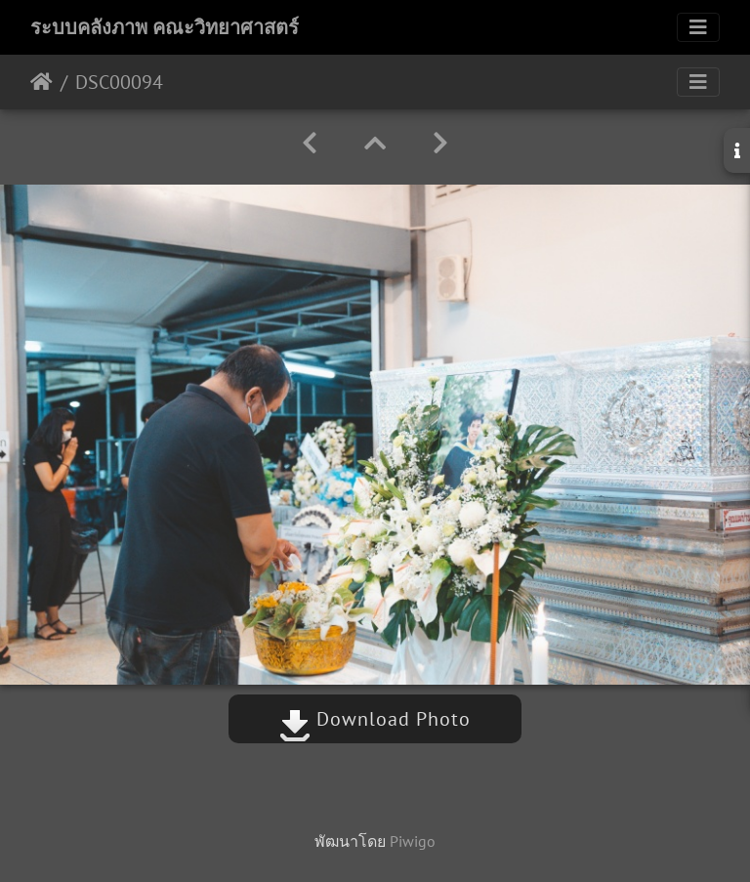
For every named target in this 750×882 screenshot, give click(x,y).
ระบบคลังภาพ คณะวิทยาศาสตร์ (164, 27)
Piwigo (413, 841)
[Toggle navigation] (698, 27)
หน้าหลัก (41, 82)
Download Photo (375, 719)
